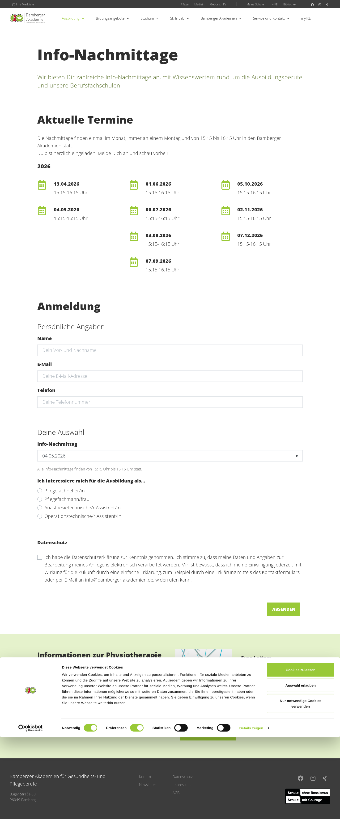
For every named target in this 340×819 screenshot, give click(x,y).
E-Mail (44, 364)
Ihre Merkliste (23, 4)
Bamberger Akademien (221, 18)
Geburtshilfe (218, 4)
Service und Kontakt (271, 18)
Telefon (46, 390)
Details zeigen (251, 810)
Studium (149, 18)
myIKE (274, 4)
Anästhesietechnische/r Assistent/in (82, 507)
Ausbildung (73, 18)
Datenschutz (52, 542)
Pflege (185, 4)
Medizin (199, 4)
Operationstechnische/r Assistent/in (82, 516)
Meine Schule (255, 4)
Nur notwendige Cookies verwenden (300, 785)
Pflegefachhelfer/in (64, 490)
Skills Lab (179, 18)
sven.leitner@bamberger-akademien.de (268, 693)
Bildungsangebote (112, 18)
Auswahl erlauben (300, 767)
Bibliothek (289, 4)
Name (44, 338)
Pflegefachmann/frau (66, 499)
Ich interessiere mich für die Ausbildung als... (91, 481)
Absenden (283, 609)
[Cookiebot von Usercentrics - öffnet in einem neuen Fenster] (30, 809)
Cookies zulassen (300, 751)
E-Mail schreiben (208, 733)
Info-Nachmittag (57, 444)
